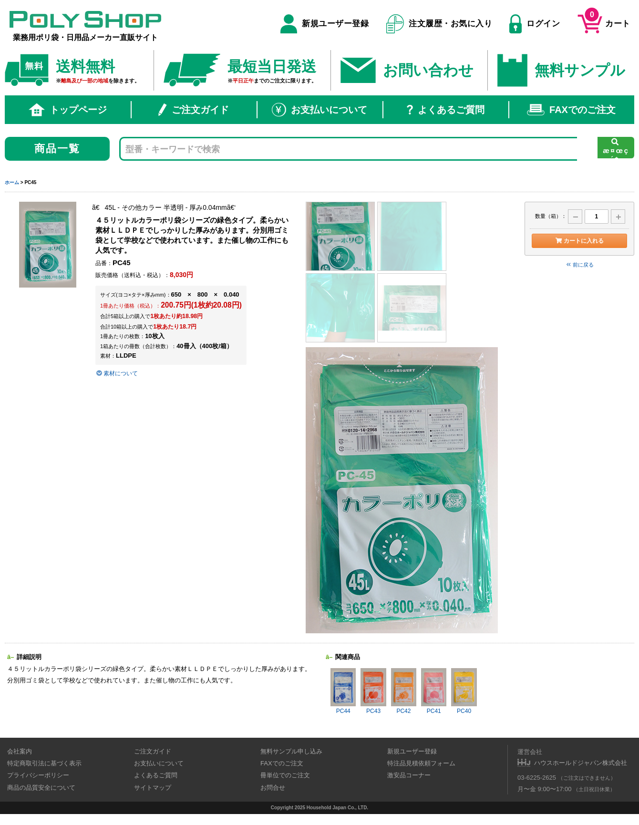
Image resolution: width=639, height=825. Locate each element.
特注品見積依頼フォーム (421, 763)
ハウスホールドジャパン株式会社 (580, 762)
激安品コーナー (409, 775)
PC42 (403, 691)
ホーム (12, 182)
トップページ (68, 110)
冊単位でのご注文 (285, 775)
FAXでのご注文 (571, 110)
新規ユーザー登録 (324, 23)
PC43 (373, 691)
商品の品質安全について (41, 787)
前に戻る (579, 265)
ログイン (534, 23)
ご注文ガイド (193, 110)
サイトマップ (152, 787)
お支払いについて (319, 110)
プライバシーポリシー (38, 775)
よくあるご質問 (445, 110)
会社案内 (19, 751)
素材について (116, 373)
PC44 (343, 691)
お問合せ (272, 787)
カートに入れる (579, 240)
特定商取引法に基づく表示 (44, 763)
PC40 (463, 691)
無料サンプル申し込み (291, 751)
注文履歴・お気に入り (439, 23)
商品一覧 (57, 149)
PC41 (433, 691)
